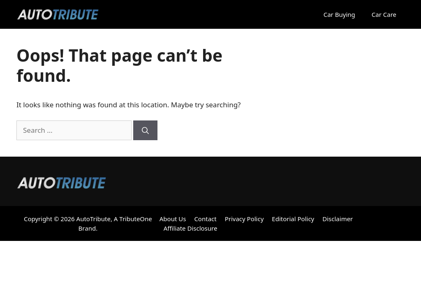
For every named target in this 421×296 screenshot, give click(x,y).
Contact (205, 219)
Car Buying (339, 14)
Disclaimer (337, 219)
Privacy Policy (244, 219)
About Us (173, 219)
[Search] (145, 130)
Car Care (384, 14)
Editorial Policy (293, 219)
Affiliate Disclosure (190, 228)
